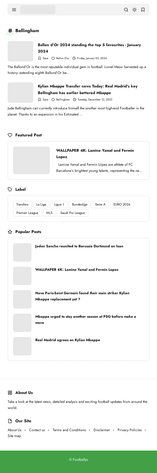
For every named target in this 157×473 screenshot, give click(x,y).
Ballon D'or (62, 58)
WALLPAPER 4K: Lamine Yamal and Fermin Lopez (95, 154)
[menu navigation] (14, 9)
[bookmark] (143, 9)
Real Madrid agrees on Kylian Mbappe (67, 339)
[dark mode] (134, 9)
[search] (126, 9)
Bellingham (63, 99)
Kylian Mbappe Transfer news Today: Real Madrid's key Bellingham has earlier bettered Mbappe (88, 89)
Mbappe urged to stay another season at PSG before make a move (85, 319)
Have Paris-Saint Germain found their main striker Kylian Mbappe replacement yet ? (82, 296)
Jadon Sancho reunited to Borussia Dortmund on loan (79, 246)
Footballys (80, 459)
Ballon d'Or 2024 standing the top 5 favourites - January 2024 (89, 48)
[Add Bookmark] (43, 58)
